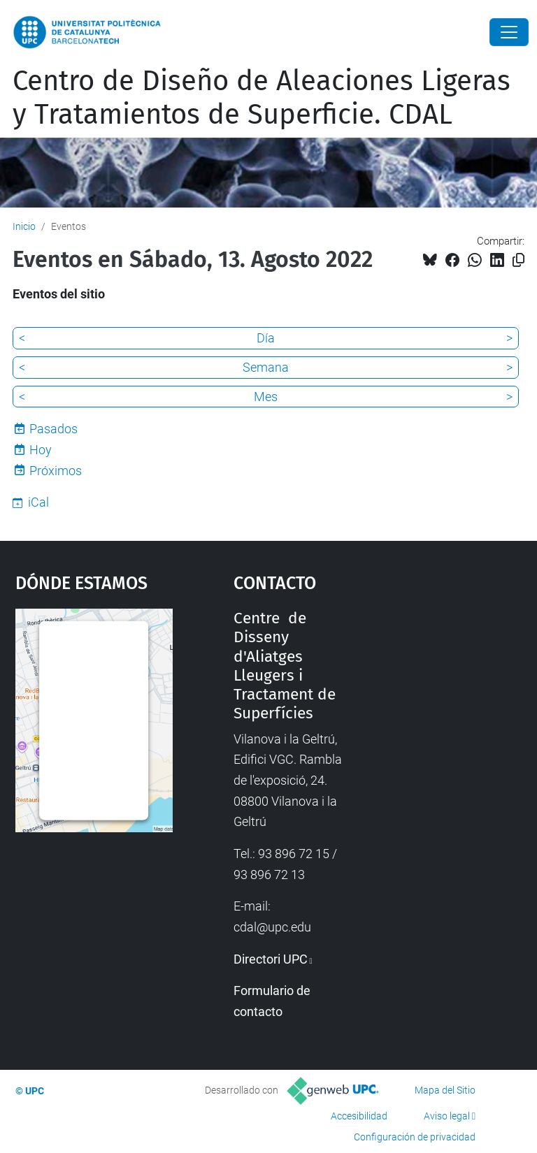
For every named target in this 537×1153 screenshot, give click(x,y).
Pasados (53, 428)
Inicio (24, 226)
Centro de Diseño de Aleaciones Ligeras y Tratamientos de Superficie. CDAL (261, 97)
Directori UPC (271, 959)
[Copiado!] (518, 260)
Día (266, 338)
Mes (266, 396)
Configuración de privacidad (414, 1137)
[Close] (509, 32)
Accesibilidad (359, 1116)
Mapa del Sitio (445, 1090)
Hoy (40, 449)
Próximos (55, 470)
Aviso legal (447, 1116)
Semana (266, 367)
